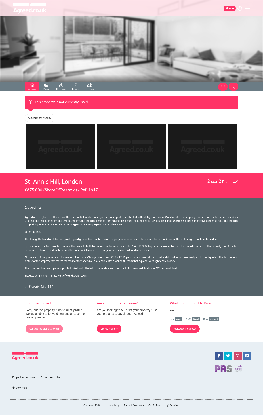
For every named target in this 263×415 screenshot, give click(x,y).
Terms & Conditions (134, 405)
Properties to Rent (51, 377)
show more (19, 388)
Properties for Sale (23, 377)
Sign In (172, 405)
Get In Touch (155, 405)
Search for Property (39, 118)
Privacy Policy (112, 405)
